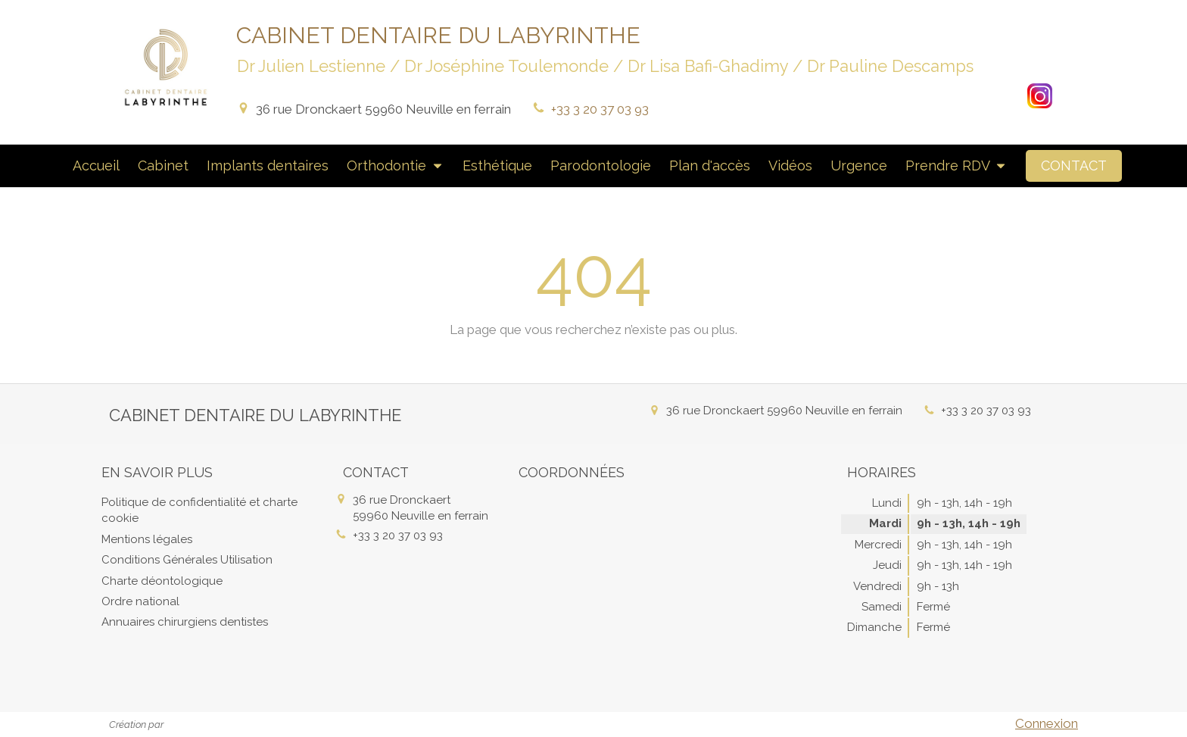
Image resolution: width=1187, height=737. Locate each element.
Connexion (1046, 723)
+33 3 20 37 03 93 (600, 109)
